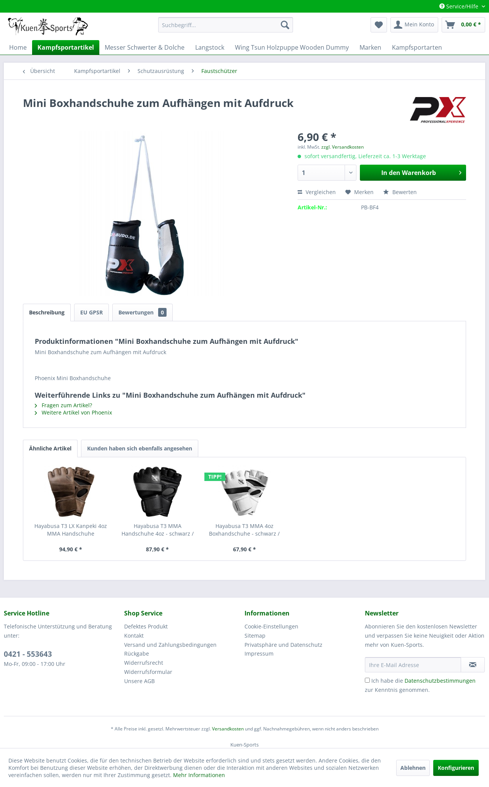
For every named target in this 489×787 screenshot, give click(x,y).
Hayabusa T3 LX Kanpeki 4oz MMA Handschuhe (70, 529)
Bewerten (400, 192)
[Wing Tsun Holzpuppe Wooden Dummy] (292, 47)
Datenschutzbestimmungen (440, 680)
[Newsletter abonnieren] (473, 664)
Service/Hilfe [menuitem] (459, 6)
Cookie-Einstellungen (271, 626)
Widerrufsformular (148, 671)
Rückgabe (136, 653)
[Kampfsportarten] (417, 47)
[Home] (18, 47)
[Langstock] (210, 47)
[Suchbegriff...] (225, 24)
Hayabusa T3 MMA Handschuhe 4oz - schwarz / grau (157, 530)
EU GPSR (91, 312)
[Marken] (370, 47)
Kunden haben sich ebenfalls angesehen (139, 448)
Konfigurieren (456, 767)
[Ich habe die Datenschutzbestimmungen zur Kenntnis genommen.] (367, 680)
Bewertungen (142, 312)
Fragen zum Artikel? (63, 405)
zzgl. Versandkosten (342, 147)
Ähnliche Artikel (50, 448)
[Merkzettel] (379, 24)
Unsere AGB (139, 681)
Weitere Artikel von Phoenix (73, 412)
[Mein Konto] (414, 24)
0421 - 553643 (28, 654)
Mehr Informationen (199, 775)
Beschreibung (47, 312)
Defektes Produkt (146, 626)
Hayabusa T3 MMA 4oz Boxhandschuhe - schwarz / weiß (244, 530)
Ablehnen (413, 767)
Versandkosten (228, 728)
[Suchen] (285, 24)
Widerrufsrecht (143, 662)
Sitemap (255, 635)
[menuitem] (225, 24)
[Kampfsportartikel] (65, 47)
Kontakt (134, 635)
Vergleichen (317, 192)
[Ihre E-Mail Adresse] (413, 664)
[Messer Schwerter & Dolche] (144, 47)
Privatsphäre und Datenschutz (283, 644)
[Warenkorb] (463, 24)
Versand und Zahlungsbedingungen (170, 644)
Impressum (259, 653)
